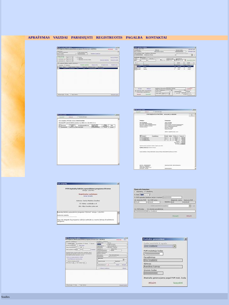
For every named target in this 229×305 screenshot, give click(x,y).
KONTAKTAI (156, 37)
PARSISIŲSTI (81, 37)
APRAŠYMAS (39, 37)
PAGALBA (134, 37)
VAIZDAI (60, 37)
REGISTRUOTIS (109, 37)
